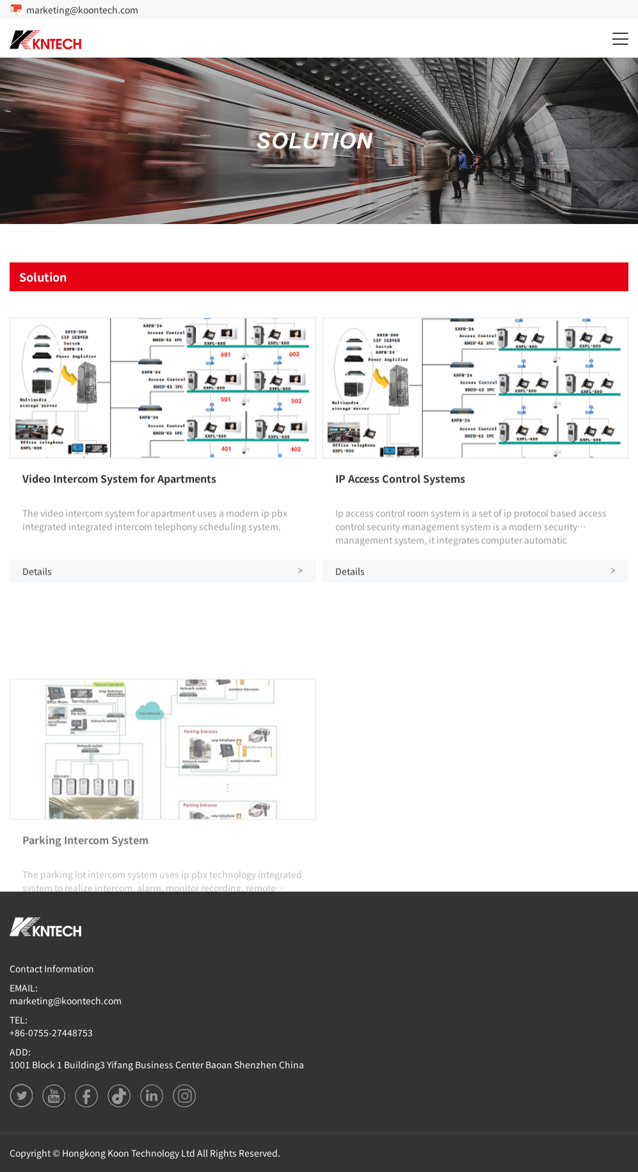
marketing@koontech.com (82, 9)
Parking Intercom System (85, 886)
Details (162, 574)
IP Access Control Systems (400, 482)
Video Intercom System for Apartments (119, 482)
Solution (43, 276)
